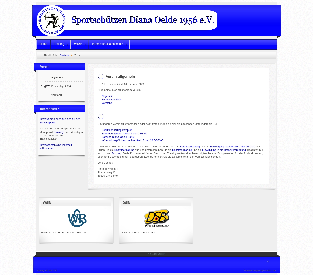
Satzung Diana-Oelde (114, 136)
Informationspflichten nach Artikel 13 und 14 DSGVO (132, 140)
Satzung (116, 153)
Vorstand (107, 102)
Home (43, 44)
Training (59, 44)
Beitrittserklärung (190, 146)
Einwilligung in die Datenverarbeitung (224, 149)
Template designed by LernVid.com (260, 270)
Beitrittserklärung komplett (117, 130)
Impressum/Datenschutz (107, 44)
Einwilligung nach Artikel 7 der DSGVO (124, 133)
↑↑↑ (267, 261)
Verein (78, 44)
